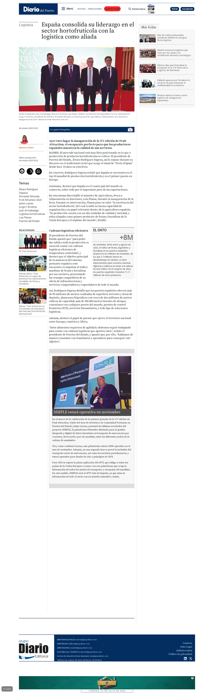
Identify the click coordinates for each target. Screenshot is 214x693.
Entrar (175, 8)
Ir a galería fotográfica (91, 129)
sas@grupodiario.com (99, 656)
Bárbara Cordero (26, 147)
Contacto (187, 643)
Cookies (7, 689)
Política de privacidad (180, 654)
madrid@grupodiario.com (81, 648)
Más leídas (148, 27)
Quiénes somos (184, 650)
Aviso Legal (186, 646)
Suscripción (187, 8)
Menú (69, 8)
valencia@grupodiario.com (91, 652)
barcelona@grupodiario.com (85, 640)
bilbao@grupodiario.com (80, 644)
